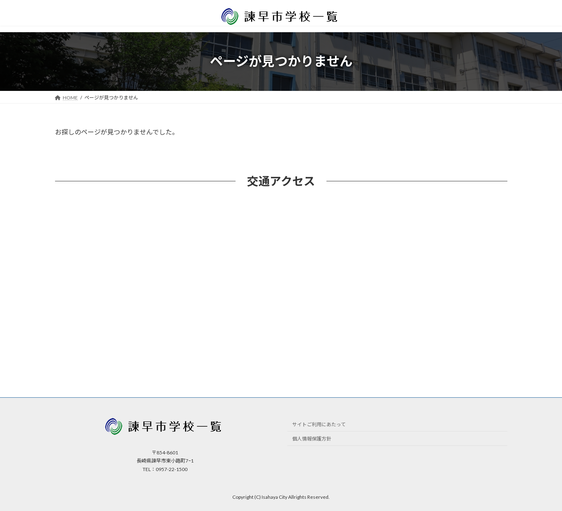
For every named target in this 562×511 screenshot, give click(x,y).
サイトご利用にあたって (319, 424)
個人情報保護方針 (311, 439)
